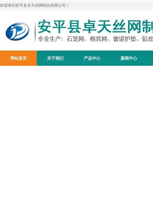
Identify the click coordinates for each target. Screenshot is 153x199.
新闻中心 (129, 58)
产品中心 (92, 58)
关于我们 (55, 58)
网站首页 (18, 58)
